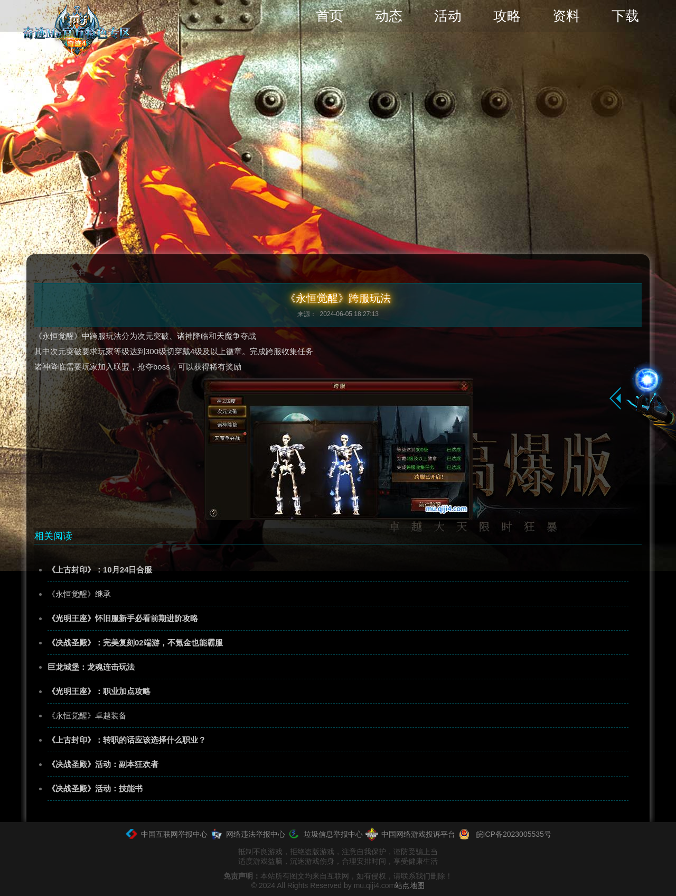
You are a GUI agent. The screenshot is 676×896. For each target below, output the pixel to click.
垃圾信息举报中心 (325, 834)
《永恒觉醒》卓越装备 (87, 715)
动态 (388, 16)
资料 (566, 16)
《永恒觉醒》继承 (79, 593)
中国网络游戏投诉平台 (410, 834)
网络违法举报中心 (247, 834)
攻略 (507, 16)
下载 (625, 16)
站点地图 (410, 885)
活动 (448, 16)
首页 (329, 16)
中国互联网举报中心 (166, 834)
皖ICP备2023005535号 (504, 834)
